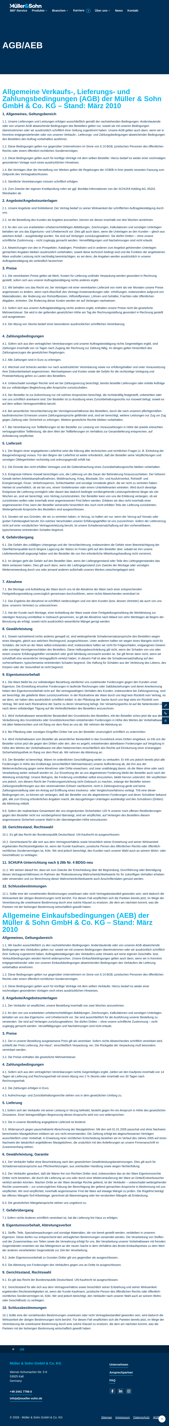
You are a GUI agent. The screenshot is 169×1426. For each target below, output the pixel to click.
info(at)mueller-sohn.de (26, 1398)
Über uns (102, 10)
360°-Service (18, 10)
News (119, 10)
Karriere (81, 11)
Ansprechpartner (121, 1372)
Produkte (39, 10)
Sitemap (106, 1417)
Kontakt (132, 10)
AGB (156, 1417)
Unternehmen (118, 1364)
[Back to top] (161, 1418)
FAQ (112, 1380)
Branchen (60, 10)
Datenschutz (141, 1417)
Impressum (122, 1417)
